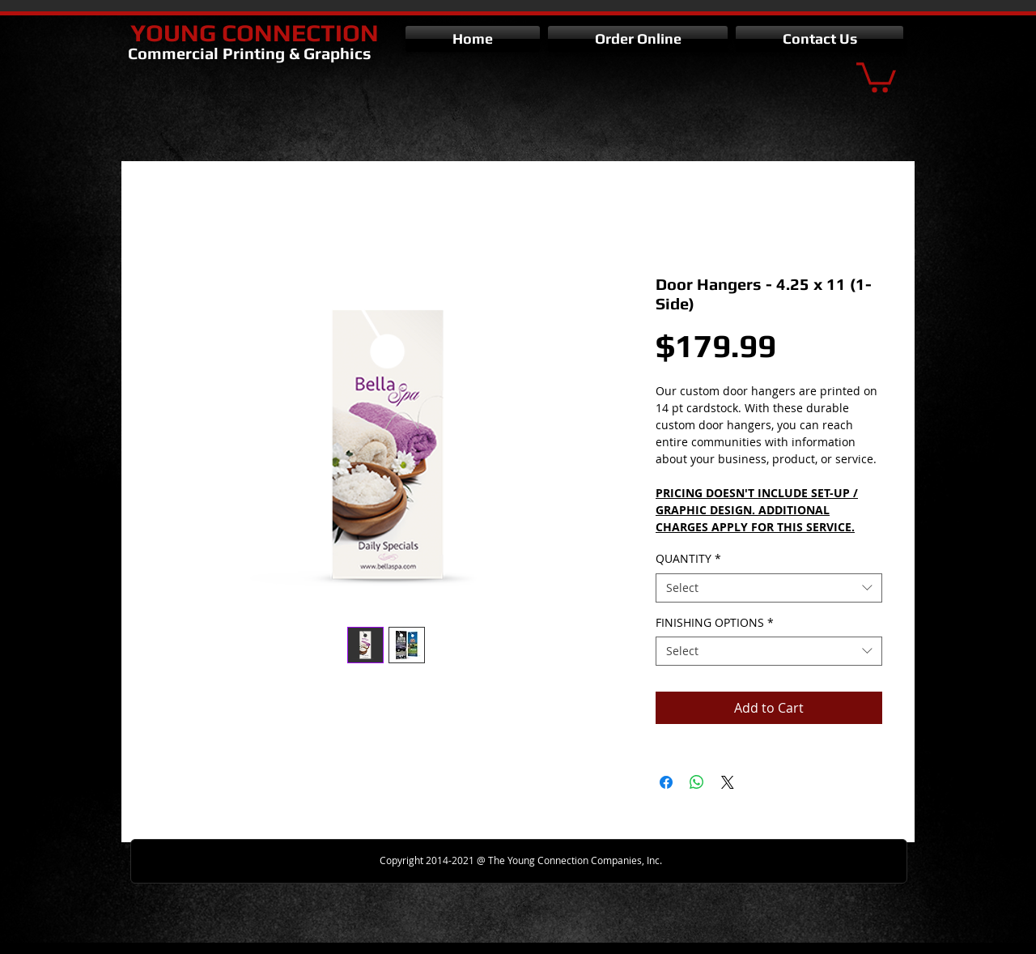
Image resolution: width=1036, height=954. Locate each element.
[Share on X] (727, 782)
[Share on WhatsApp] (697, 782)
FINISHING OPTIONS (715, 622)
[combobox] (769, 588)
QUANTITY (688, 559)
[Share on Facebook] (666, 782)
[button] (876, 75)
